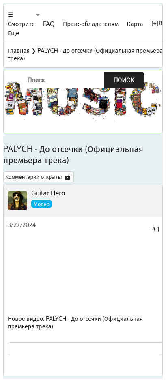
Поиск (123, 80)
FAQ (49, 23)
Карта (135, 23)
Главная (19, 50)
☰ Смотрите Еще (21, 23)
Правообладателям (91, 23)
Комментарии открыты (38, 176)
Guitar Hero (48, 193)
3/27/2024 (22, 224)
